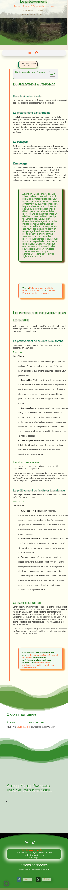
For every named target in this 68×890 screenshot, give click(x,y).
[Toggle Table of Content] (51, 74)
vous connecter (23, 727)
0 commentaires (49, 6)
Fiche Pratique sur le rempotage (38, 291)
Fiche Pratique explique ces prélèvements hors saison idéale (38, 665)
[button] (6, 883)
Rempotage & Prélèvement (32, 6)
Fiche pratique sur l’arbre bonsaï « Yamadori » (38, 289)
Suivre (30, 879)
